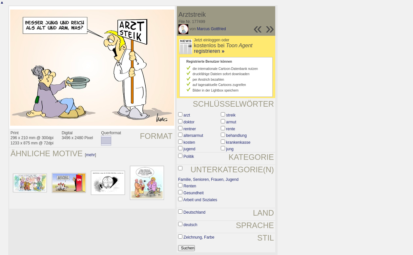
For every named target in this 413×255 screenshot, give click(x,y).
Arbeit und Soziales (200, 200)
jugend (189, 149)
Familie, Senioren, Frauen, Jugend (208, 179)
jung (230, 149)
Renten (189, 186)
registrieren (209, 51)
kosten (189, 142)
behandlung (236, 135)
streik (231, 115)
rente (230, 129)
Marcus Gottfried (211, 29)
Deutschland (194, 212)
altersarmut (193, 135)
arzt (186, 115)
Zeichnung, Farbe (198, 237)
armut (231, 122)
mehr (90, 155)
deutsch (190, 225)
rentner (189, 129)
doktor (188, 122)
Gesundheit (193, 193)
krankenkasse (238, 142)
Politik (188, 156)
